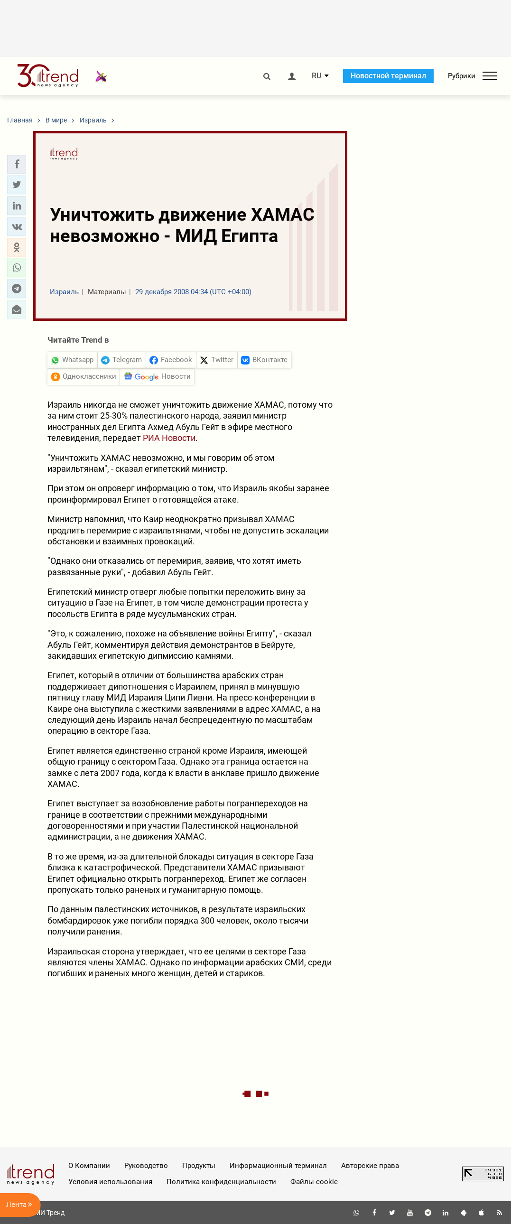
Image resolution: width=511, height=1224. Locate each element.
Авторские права (370, 1165)
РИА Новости (169, 438)
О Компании (89, 1165)
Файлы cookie (314, 1181)
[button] (16, 164)
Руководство (146, 1165)
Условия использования (110, 1181)
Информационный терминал (278, 1165)
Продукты (198, 1165)
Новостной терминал (388, 75)
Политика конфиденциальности (221, 1181)
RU (316, 76)
